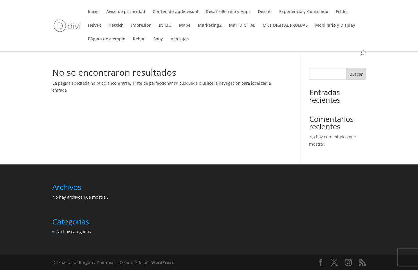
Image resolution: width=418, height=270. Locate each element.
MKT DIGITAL (242, 25)
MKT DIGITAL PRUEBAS (285, 25)
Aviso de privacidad (125, 12)
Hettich (116, 25)
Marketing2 (209, 25)
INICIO (165, 25)
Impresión (141, 25)
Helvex (94, 25)
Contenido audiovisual (175, 12)
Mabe (184, 25)
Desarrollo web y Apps (228, 12)
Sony (158, 39)
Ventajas (180, 39)
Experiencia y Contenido (303, 12)
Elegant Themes (96, 262)
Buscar (356, 74)
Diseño (265, 12)
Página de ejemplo (106, 39)
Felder (342, 12)
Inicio (93, 12)
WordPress (162, 262)
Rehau (139, 39)
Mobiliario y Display (335, 25)
